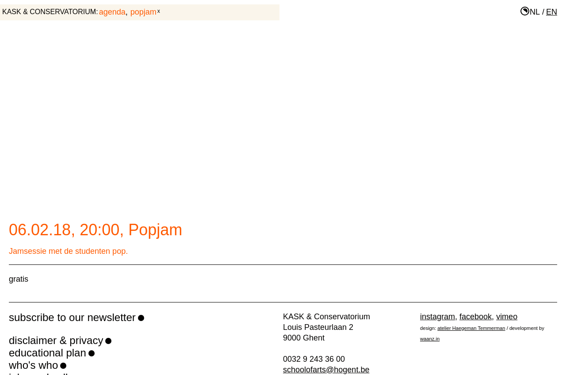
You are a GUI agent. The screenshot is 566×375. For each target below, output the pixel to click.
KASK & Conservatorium (49, 11)
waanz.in (430, 338)
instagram (437, 316)
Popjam (143, 12)
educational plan (47, 353)
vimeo (506, 316)
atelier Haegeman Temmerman (471, 328)
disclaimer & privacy (56, 340)
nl (535, 12)
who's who (33, 365)
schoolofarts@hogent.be (326, 369)
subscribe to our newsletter (72, 317)
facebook (475, 316)
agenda (112, 12)
